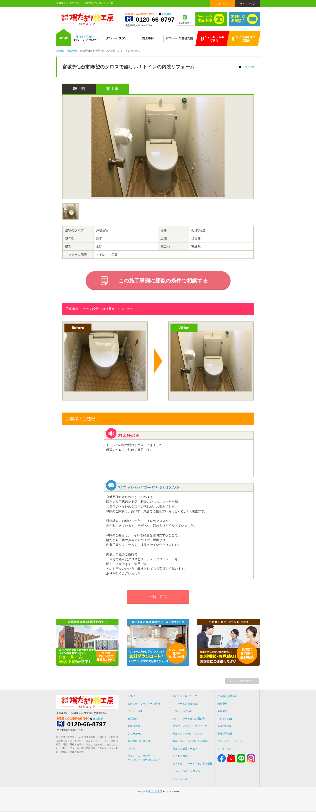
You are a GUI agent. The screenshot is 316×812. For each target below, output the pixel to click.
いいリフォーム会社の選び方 (189, 718)
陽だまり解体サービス (185, 748)
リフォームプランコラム (186, 771)
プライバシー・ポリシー (231, 741)
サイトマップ (247, 3)
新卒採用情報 (224, 726)
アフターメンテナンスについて (190, 726)
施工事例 (72, 50)
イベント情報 (135, 711)
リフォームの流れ (183, 711)
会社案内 (222, 711)
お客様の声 (134, 726)
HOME (60, 50)
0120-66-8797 (155, 19)
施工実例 (133, 718)
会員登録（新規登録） (140, 741)
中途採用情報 (224, 733)
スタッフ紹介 (224, 718)
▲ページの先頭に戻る (242, 681)
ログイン (222, 3)
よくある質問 (180, 756)
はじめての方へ (181, 778)
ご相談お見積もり (227, 696)
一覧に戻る (249, 67)
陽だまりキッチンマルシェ (187, 733)
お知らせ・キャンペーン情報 (144, 703)
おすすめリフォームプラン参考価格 (192, 763)
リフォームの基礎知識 (185, 703)
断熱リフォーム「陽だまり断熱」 (191, 741)
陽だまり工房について (185, 696)
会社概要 (167, 13)
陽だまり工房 (155, 791)
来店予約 (222, 703)
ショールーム (135, 733)
